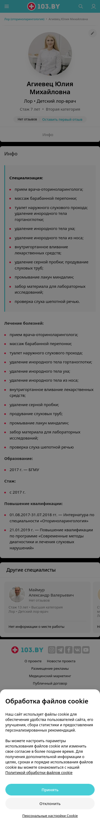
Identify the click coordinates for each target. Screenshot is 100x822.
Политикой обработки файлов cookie (39, 772)
